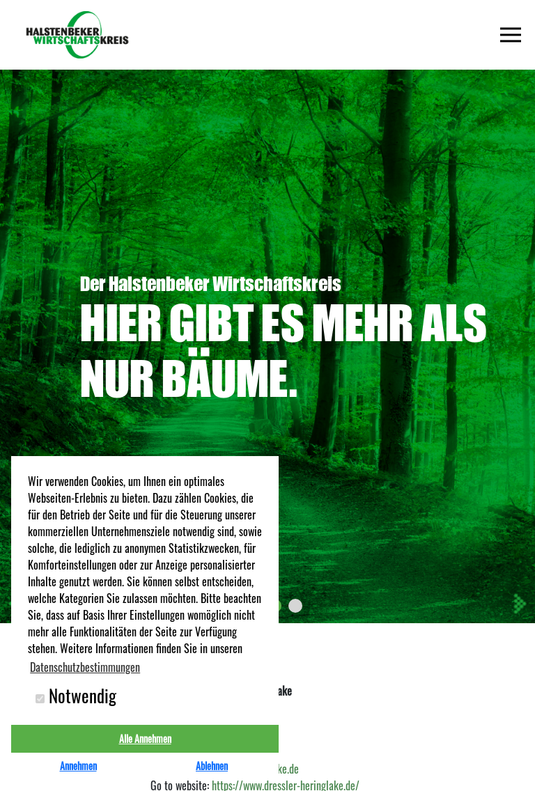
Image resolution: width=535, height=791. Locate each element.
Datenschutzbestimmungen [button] (85, 667)
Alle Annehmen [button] (145, 738)
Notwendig (76, 695)
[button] (295, 606)
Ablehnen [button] (212, 765)
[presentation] (519, 603)
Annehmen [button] (78, 765)
